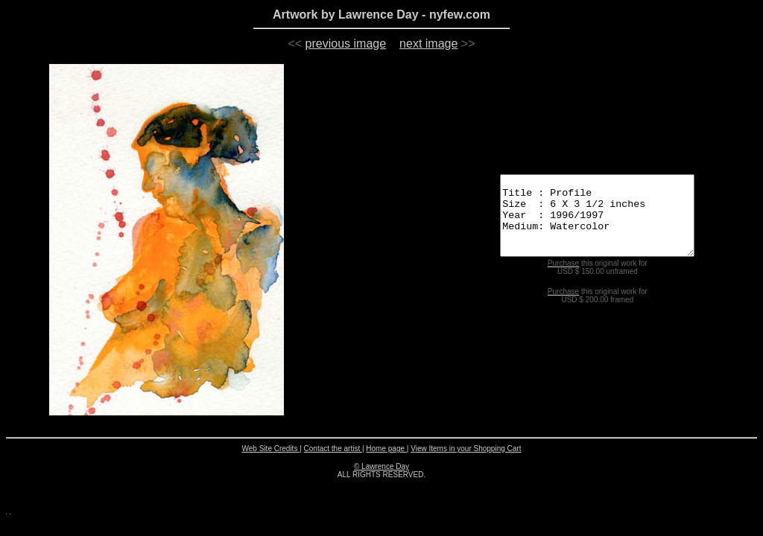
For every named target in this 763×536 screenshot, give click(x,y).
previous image (346, 43)
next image (428, 43)
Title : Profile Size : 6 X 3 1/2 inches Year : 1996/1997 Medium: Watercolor (590, 215)
